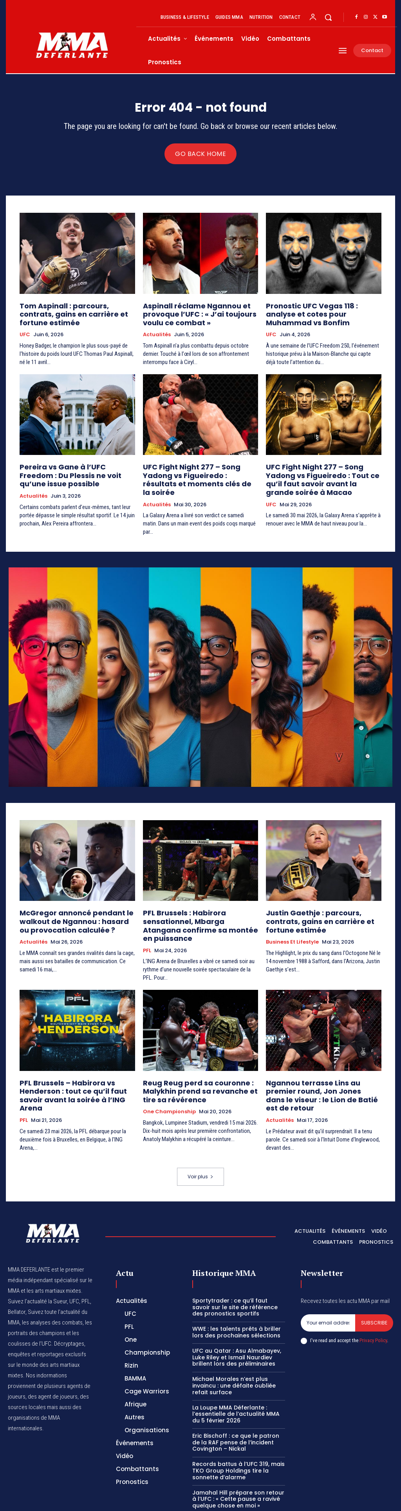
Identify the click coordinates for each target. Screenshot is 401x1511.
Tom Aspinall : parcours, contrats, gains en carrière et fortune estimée (77, 311)
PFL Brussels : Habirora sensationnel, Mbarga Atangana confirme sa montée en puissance (200, 905)
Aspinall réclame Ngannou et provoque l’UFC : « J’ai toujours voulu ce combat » (191, 315)
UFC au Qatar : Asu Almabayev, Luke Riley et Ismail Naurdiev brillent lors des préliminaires (236, 1318)
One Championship (169, 1081)
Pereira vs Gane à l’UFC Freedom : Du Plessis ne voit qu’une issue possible (77, 468)
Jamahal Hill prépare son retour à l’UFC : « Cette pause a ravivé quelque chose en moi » (238, 1460)
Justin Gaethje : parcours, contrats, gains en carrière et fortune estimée (323, 901)
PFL (147, 924)
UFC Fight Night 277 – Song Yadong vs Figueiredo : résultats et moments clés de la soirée (197, 472)
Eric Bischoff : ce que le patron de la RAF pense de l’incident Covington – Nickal (235, 1403)
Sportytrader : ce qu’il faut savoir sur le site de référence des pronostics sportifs (235, 1268)
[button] (328, 17)
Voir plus (200, 1137)
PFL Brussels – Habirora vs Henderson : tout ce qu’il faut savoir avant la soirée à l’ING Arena (76, 1062)
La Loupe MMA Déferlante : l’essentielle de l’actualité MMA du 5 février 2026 (236, 1375)
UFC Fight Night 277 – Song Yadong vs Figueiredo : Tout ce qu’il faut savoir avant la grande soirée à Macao (320, 475)
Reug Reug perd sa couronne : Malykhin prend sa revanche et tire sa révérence (197, 1062)
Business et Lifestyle (292, 917)
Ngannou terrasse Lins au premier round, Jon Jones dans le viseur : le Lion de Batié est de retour (320, 1062)
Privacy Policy (373, 1301)
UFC (25, 326)
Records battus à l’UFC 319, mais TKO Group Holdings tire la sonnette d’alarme (238, 1431)
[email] (328, 1283)
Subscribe (374, 1283)
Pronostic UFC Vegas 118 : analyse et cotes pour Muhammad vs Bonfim (322, 311)
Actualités (157, 333)
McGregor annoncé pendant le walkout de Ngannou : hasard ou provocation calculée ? (71, 905)
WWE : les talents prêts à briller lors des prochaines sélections (236, 1293)
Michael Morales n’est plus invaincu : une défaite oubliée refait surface (234, 1346)
